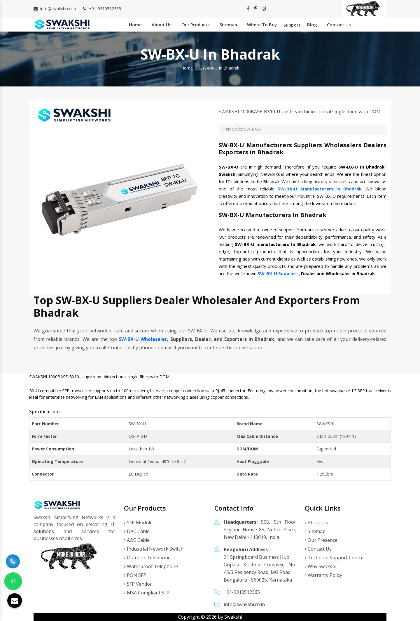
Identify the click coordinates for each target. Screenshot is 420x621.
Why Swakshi (320, 566)
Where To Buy (262, 24)
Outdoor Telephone (147, 557)
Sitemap (228, 24)
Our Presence (321, 540)
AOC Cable (137, 540)
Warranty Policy (323, 575)
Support (292, 25)
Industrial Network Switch (153, 549)
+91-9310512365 (105, 8)
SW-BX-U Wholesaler (143, 339)
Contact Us (339, 24)
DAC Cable (137, 531)
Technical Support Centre (334, 557)
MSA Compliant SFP (146, 592)
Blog (312, 24)
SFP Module (138, 522)
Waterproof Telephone (151, 566)
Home (135, 24)
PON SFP (135, 575)
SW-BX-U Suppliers (278, 273)
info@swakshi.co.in (58, 8)
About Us (162, 24)
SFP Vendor (138, 584)
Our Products (195, 24)
